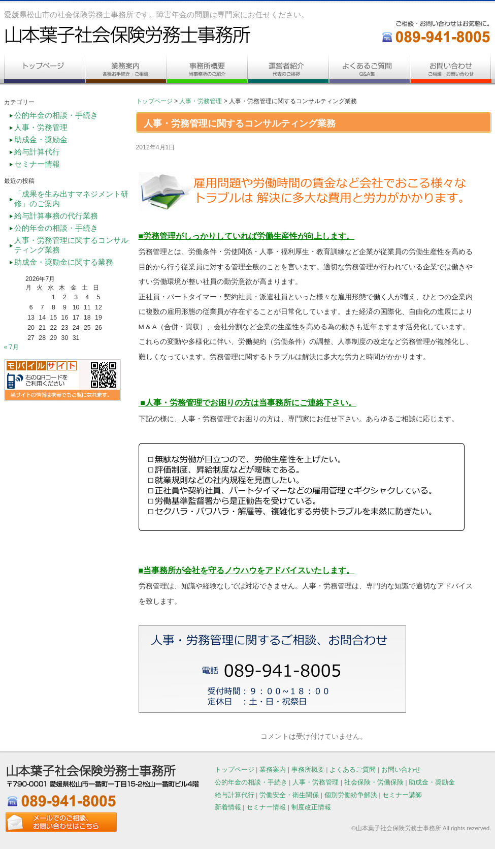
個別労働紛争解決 (350, 795)
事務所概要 (307, 769)
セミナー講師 (402, 795)
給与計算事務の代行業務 (56, 216)
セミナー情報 (37, 164)
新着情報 (228, 807)
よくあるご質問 (352, 769)
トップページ (154, 101)
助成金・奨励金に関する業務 (63, 262)
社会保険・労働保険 (374, 782)
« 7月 (11, 347)
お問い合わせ (401, 769)
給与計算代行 (37, 152)
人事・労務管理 (200, 101)
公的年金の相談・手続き (56, 115)
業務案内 (272, 769)
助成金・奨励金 (41, 140)
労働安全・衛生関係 (289, 795)
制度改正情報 (311, 807)
